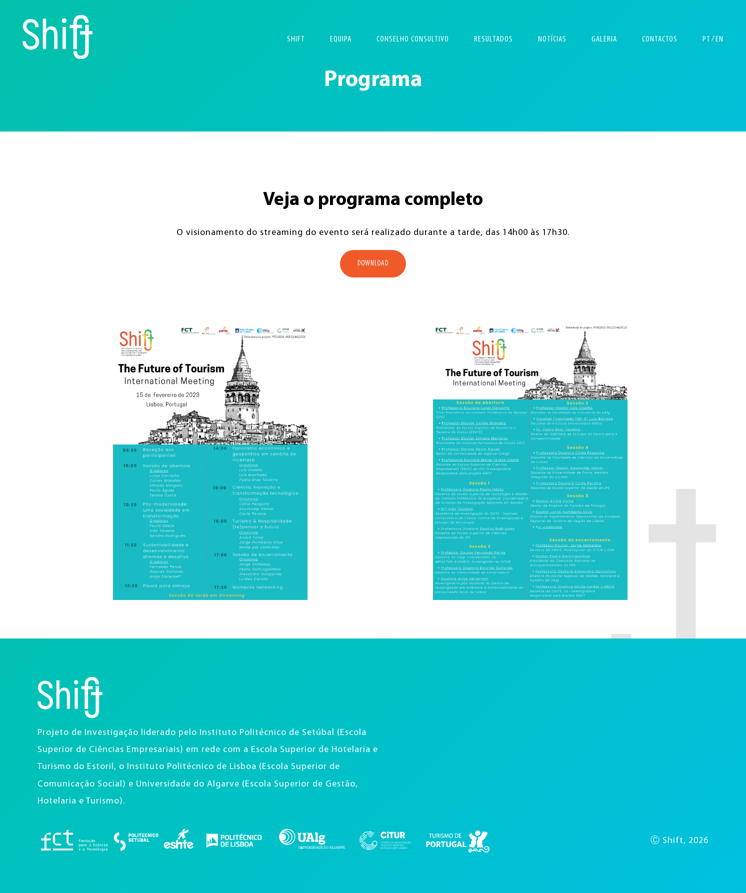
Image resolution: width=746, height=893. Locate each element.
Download (373, 264)
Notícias (552, 39)
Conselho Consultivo (412, 39)
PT (706, 39)
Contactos (660, 39)
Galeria (604, 39)
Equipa (341, 39)
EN (720, 39)
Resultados (493, 39)
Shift (296, 39)
